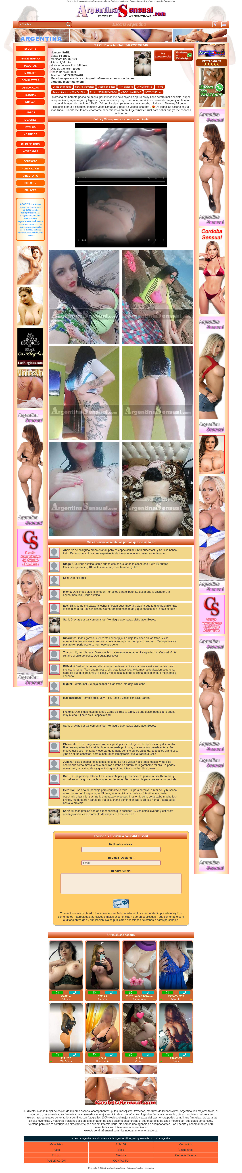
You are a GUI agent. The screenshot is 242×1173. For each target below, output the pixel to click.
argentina (35, 215)
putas (28, 210)
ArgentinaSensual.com (165, 1)
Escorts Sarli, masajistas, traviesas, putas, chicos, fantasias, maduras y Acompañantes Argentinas (110, 1)
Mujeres (121, 1158)
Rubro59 (121, 1148)
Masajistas (56, 1148)
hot (28, 207)
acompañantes (28, 212)
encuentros (33, 219)
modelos (35, 210)
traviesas (24, 227)
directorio (22, 233)
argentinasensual (27, 221)
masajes (22, 207)
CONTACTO (121, 1164)
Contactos (185, 1148)
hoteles (31, 235)
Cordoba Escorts (185, 1158)
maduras (38, 224)
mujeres (31, 227)
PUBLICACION (56, 1164)
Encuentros (186, 1153)
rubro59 (29, 230)
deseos (33, 207)
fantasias (37, 230)
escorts (25, 204)
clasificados (37, 233)
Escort (56, 1158)
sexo (38, 213)
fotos (26, 219)
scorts (29, 233)
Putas (56, 1153)
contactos (36, 204)
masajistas (24, 216)
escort (31, 224)
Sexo (121, 1153)
